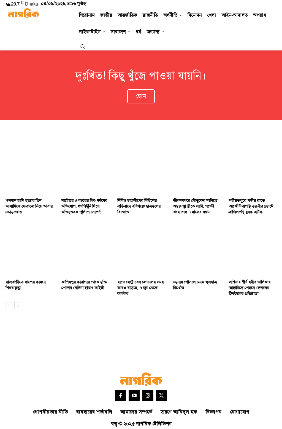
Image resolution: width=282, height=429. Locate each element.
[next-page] (17, 302)
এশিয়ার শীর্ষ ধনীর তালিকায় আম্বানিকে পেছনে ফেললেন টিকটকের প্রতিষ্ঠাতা (248, 285)
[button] (82, 46)
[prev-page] (9, 302)
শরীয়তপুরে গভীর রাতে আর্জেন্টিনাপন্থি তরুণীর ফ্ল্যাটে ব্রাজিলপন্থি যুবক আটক (249, 204)
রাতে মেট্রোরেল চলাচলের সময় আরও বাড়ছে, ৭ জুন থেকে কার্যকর (138, 285)
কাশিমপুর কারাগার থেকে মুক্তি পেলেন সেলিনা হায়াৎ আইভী (82, 282)
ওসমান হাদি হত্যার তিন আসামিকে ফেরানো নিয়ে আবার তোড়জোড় (27, 204)
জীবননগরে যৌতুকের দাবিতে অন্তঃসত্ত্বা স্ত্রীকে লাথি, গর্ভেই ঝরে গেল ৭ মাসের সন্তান (195, 204)
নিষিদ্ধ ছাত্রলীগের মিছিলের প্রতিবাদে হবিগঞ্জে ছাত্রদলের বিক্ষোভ (136, 204)
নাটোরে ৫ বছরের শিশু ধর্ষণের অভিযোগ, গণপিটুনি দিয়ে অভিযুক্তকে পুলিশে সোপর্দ (82, 204)
